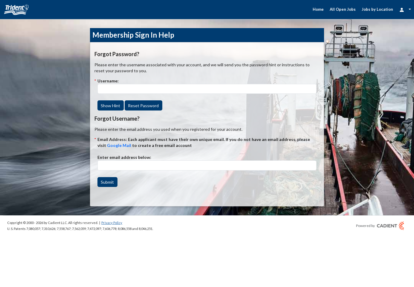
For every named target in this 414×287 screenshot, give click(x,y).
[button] (110, 105)
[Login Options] (405, 9)
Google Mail (119, 145)
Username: (108, 80)
